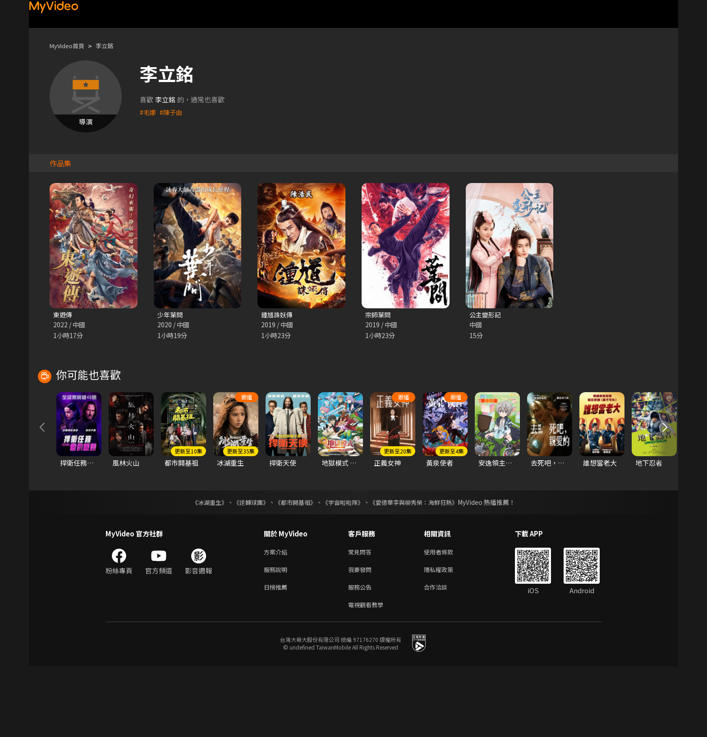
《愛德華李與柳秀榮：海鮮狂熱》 (419, 567)
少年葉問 (170, 315)
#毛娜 (148, 112)
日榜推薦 (277, 655)
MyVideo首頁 (70, 45)
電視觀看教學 (368, 674)
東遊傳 (63, 315)
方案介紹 (277, 618)
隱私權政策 (446, 636)
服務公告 (361, 655)
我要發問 (361, 636)
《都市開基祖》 (293, 567)
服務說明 (277, 636)
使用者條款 (446, 618)
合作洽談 (442, 655)
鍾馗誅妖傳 (278, 315)
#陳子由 (172, 112)
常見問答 (361, 618)
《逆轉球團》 (246, 567)
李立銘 (112, 45)
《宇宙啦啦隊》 (343, 567)
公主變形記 (486, 315)
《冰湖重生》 (201, 567)
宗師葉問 (378, 315)
